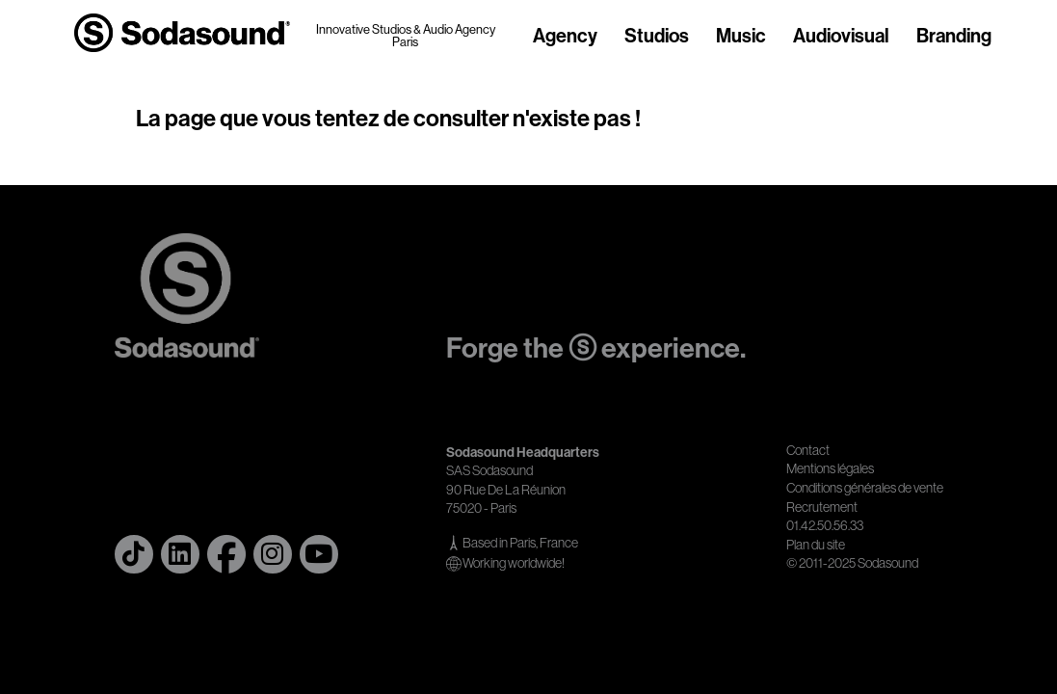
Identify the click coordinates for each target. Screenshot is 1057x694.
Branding (953, 36)
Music (741, 36)
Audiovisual (841, 36)
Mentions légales (830, 468)
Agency (565, 36)
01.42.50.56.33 (824, 525)
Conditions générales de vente (864, 487)
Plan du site (815, 544)
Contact (808, 450)
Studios (656, 36)
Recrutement (822, 507)
